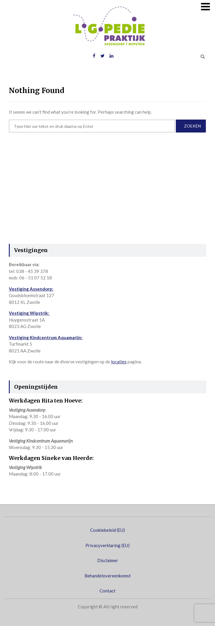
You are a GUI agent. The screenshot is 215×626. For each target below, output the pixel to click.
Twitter (102, 56)
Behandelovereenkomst (108, 575)
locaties (119, 361)
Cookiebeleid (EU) (107, 530)
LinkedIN (111, 56)
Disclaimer (107, 560)
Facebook (94, 56)
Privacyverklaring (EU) (107, 545)
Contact (107, 590)
